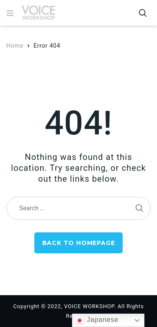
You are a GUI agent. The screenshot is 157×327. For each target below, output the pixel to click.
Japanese (96, 320)
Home (14, 45)
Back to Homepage (78, 243)
